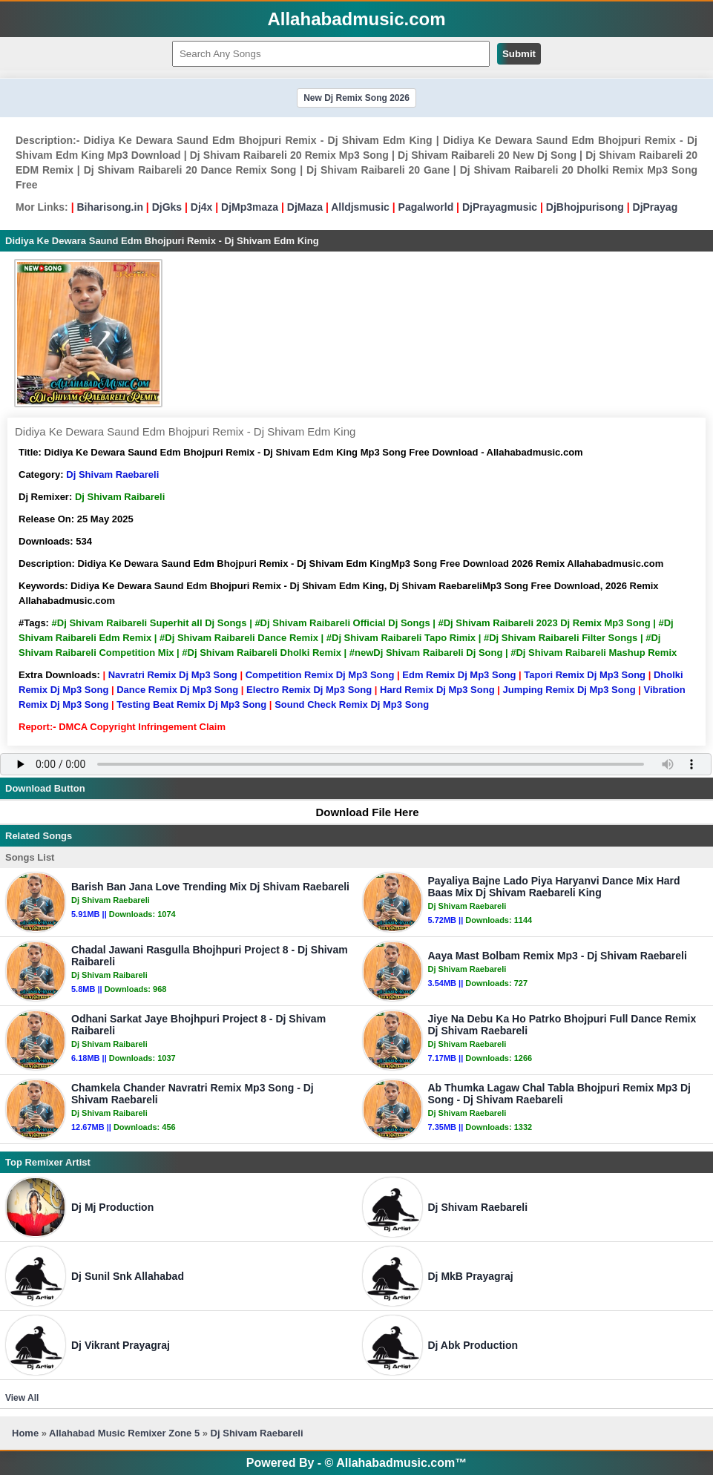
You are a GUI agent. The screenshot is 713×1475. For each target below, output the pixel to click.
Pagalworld (426, 207)
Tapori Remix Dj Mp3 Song (584, 674)
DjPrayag (655, 207)
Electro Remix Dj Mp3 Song (309, 689)
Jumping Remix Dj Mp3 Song (568, 689)
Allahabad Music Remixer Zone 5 (124, 1433)
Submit (519, 53)
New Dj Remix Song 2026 (356, 98)
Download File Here (359, 812)
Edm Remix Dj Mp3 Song (459, 674)
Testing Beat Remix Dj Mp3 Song (191, 704)
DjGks (167, 207)
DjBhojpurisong (585, 207)
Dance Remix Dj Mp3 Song (177, 689)
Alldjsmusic (360, 207)
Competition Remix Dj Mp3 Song (320, 674)
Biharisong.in (109, 207)
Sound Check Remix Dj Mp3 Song (352, 704)
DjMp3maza (249, 207)
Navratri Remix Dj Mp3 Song (172, 674)
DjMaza (305, 207)
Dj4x (202, 207)
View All (22, 1398)
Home (25, 1433)
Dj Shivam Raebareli (112, 474)
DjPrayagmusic (499, 207)
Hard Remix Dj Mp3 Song (437, 689)
